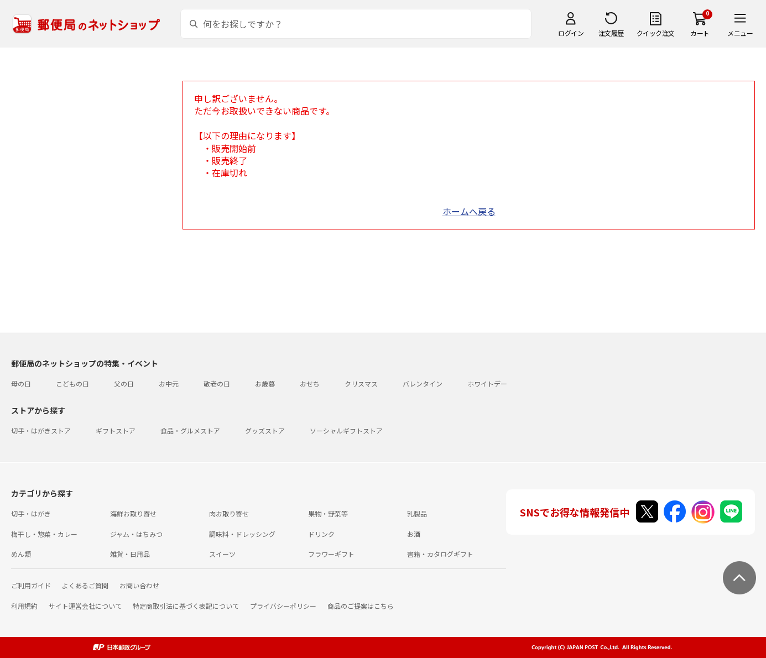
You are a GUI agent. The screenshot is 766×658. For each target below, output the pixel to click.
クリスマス (361, 383)
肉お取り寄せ (229, 513)
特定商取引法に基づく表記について (186, 605)
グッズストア (265, 430)
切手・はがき (31, 513)
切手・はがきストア (41, 430)
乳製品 (417, 513)
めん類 (21, 553)
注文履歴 (611, 33)
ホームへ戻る (469, 211)
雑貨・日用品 (130, 553)
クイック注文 (656, 33)
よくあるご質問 (85, 585)
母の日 (21, 383)
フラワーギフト (331, 553)
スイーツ (222, 553)
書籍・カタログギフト (440, 553)
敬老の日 (217, 383)
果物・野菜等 (328, 513)
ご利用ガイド (31, 585)
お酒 (413, 534)
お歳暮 (265, 383)
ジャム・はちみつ (136, 534)
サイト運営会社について (85, 605)
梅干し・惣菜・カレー (44, 534)
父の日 (124, 383)
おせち (310, 383)
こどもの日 (72, 383)
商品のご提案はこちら (360, 605)
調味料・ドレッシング (242, 534)
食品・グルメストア (190, 430)
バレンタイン (422, 383)
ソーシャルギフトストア (346, 430)
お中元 (169, 383)
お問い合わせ (139, 585)
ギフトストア (116, 430)
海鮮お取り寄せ (133, 513)
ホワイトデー (487, 383)
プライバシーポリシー (283, 605)
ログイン (570, 33)
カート (700, 33)
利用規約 (24, 605)
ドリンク (321, 534)
